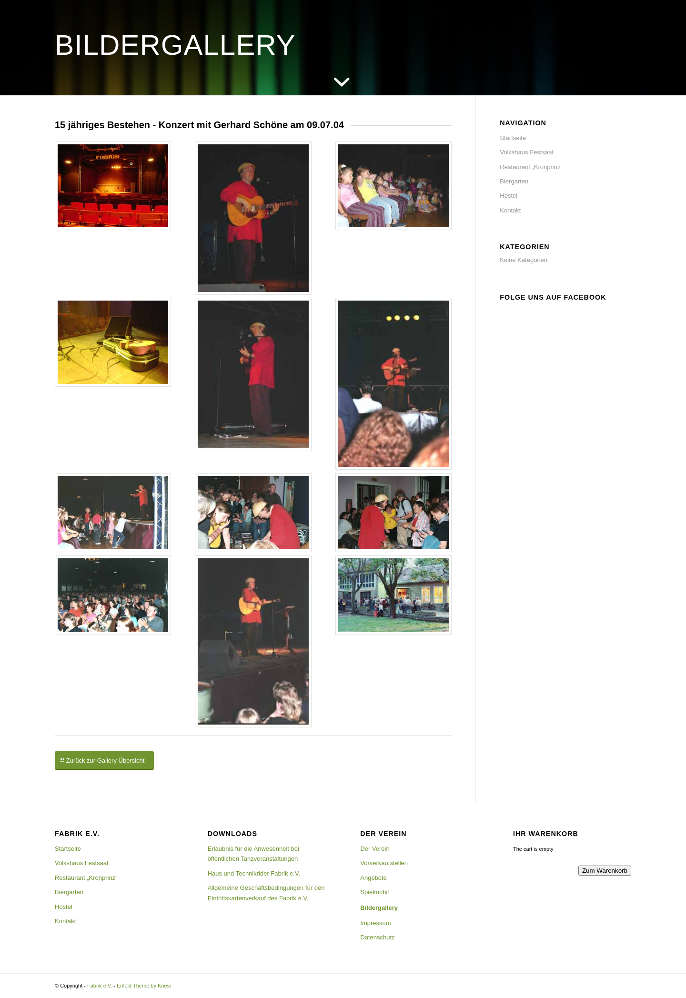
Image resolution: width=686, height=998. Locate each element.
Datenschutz (377, 937)
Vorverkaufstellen (384, 863)
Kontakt (510, 210)
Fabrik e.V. (99, 985)
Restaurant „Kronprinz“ (531, 167)
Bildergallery (379, 907)
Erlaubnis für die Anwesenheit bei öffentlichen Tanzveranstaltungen (253, 853)
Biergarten (514, 181)
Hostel (508, 195)
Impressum (375, 923)
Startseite (513, 137)
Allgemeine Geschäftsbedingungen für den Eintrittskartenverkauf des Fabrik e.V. (266, 892)
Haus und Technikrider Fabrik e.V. (254, 873)
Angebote (373, 877)
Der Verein (374, 848)
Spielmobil (374, 892)
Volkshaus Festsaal (526, 152)
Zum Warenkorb (604, 870)
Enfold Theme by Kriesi (144, 985)
